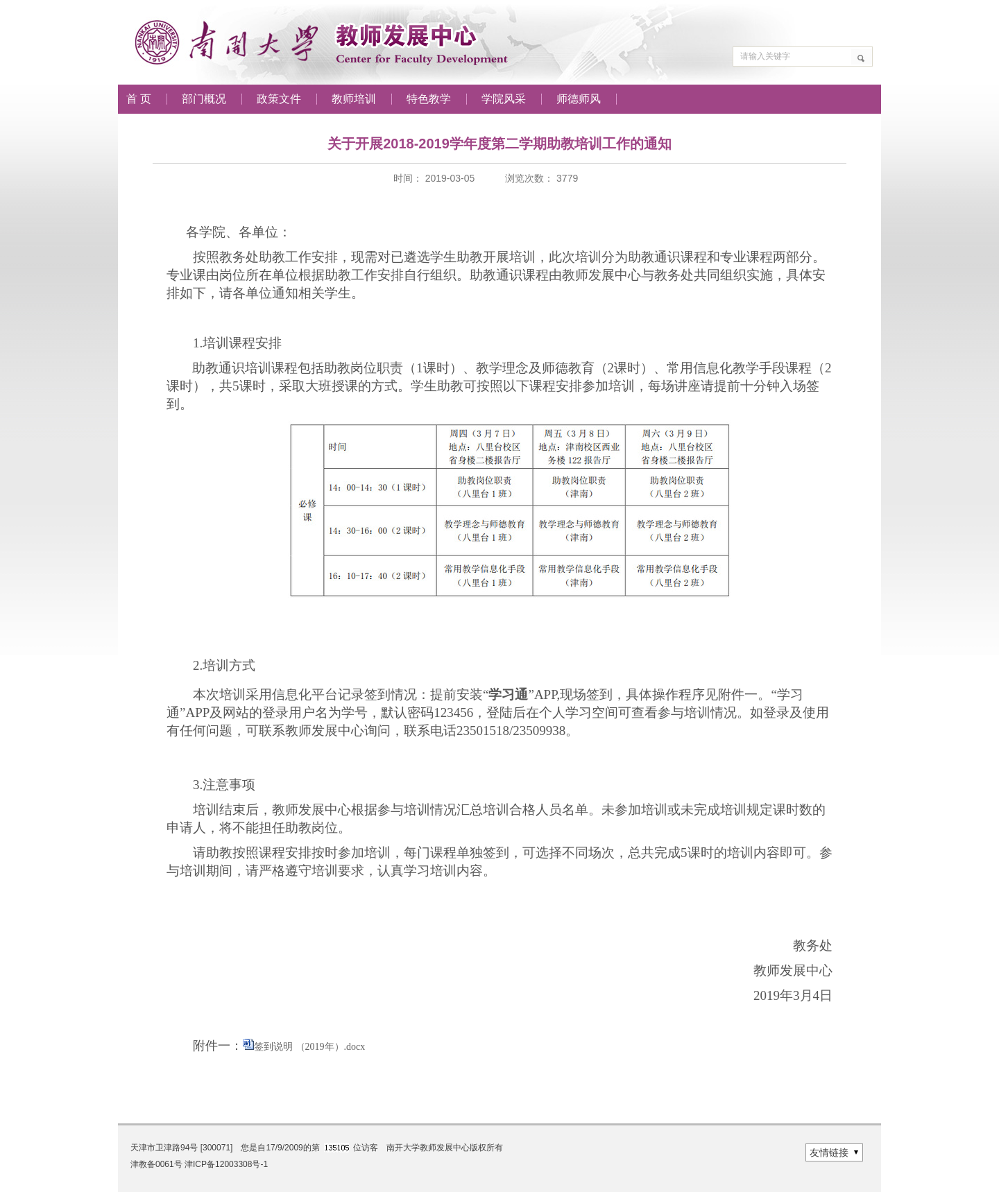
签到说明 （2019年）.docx (309, 1047)
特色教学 (429, 99)
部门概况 (204, 99)
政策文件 (279, 99)
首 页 (138, 99)
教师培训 (354, 99)
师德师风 (578, 99)
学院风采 (503, 99)
